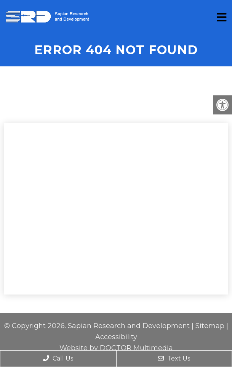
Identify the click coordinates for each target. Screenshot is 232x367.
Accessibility (116, 336)
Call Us (58, 358)
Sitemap (209, 325)
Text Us (174, 358)
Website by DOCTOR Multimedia (116, 347)
